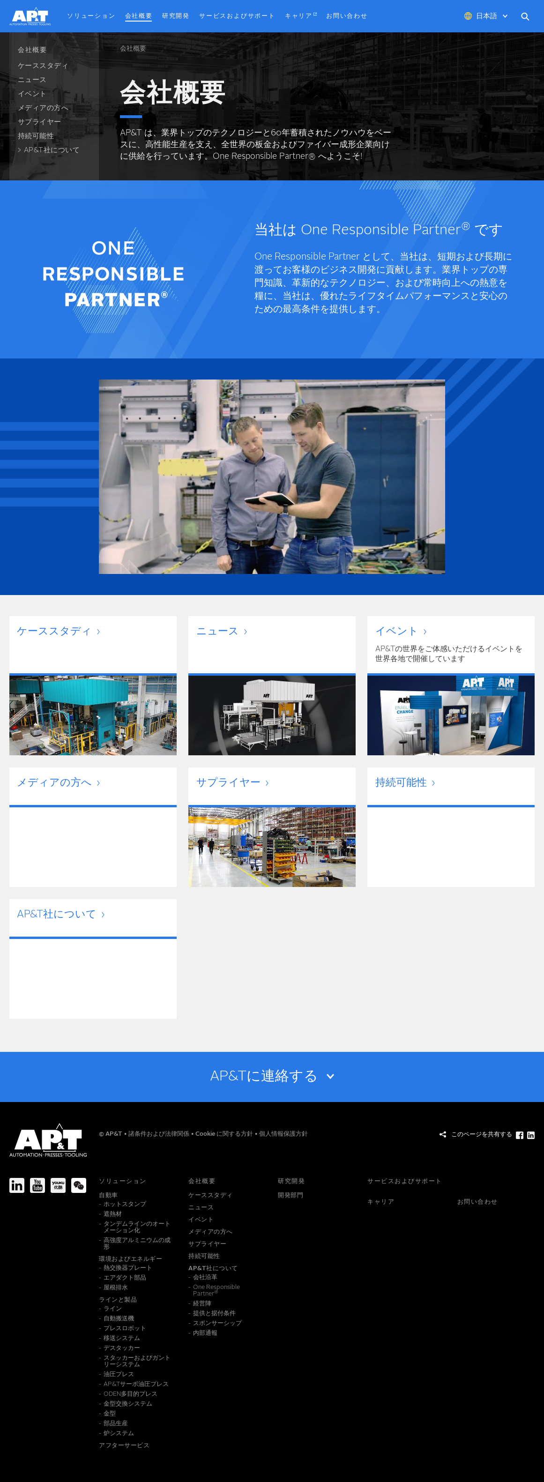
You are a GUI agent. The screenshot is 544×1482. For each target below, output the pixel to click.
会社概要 (133, 48)
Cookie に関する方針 (224, 1134)
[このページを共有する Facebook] (519, 1135)
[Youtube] (37, 1185)
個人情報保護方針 (283, 1134)
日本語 (486, 16)
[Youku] (58, 1185)
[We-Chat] (78, 1185)
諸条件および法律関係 (159, 1134)
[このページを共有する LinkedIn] (531, 1135)
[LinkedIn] (16, 1185)
